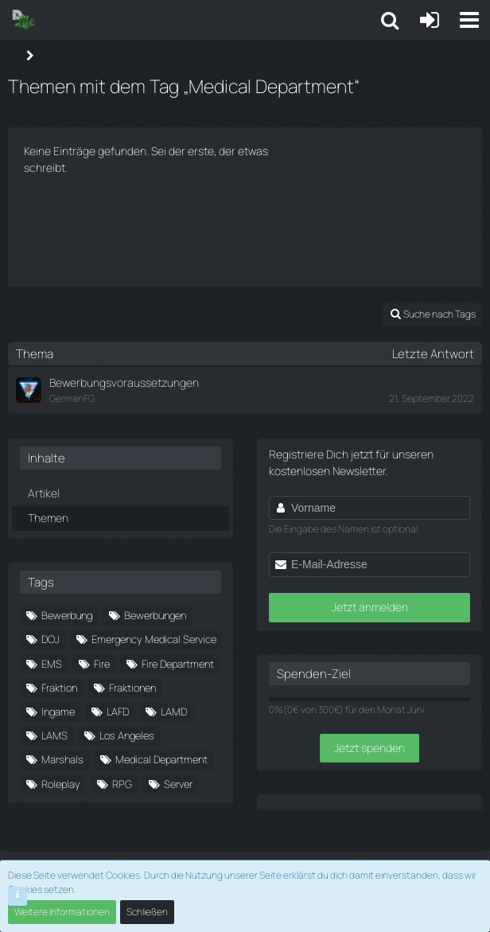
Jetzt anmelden (370, 606)
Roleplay (60, 784)
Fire (102, 664)
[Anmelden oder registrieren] (429, 20)
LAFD (118, 711)
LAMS (54, 735)
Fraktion (59, 687)
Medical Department (161, 759)
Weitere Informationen (62, 911)
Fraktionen (132, 687)
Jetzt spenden (369, 747)
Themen (48, 517)
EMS (51, 664)
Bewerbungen (155, 615)
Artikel (44, 493)
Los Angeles (126, 735)
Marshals (62, 759)
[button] (469, 20)
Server (178, 784)
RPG (122, 784)
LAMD (174, 711)
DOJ (50, 639)
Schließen (147, 911)
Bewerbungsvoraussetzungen (124, 382)
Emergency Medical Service (153, 639)
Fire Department (178, 664)
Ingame (58, 711)
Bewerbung (66, 615)
